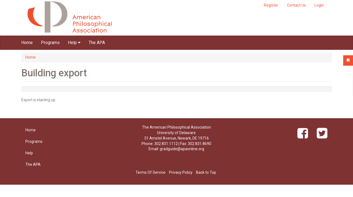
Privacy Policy (180, 172)
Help (74, 42)
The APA (97, 42)
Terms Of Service (150, 172)
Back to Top (206, 172)
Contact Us (296, 5)
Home (27, 42)
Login (319, 5)
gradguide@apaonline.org (182, 149)
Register (271, 5)
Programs (50, 42)
